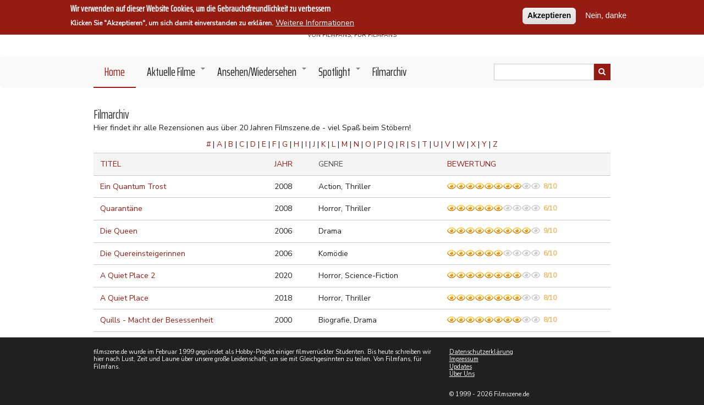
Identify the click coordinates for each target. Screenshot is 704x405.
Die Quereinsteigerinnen (142, 253)
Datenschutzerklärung (481, 352)
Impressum (464, 359)
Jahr (283, 164)
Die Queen (119, 231)
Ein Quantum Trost (133, 186)
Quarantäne (121, 208)
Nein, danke (605, 14)
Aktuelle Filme (176, 75)
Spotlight (339, 75)
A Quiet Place (124, 298)
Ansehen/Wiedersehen (262, 75)
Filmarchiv (389, 72)
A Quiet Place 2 (127, 275)
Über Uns (462, 374)
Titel (110, 164)
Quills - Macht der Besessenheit (156, 320)
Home (115, 72)
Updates (460, 367)
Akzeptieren (549, 14)
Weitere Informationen (315, 21)
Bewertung (471, 164)
